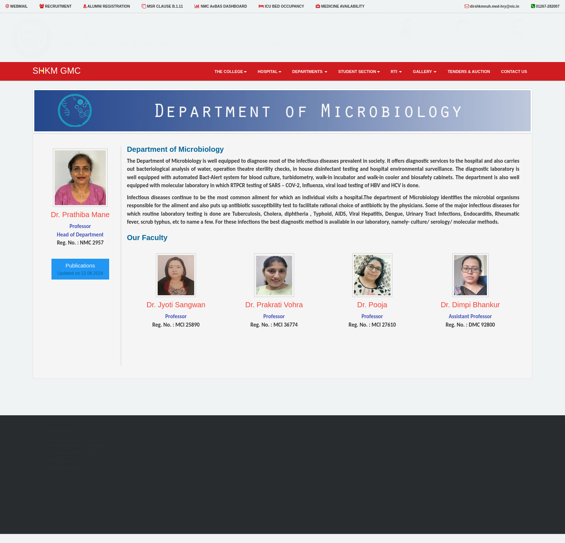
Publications (80, 269)
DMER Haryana (65, 468)
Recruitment (213, 452)
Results (208, 460)
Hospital (269, 71)
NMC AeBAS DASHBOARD (221, 6)
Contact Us (514, 71)
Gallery (425, 71)
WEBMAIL (16, 6)
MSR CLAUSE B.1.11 (162, 6)
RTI (396, 71)
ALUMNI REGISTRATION (106, 6)
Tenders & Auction (468, 71)
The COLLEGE (231, 71)
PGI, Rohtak (61, 460)
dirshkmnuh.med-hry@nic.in (492, 6)
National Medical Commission (80, 445)
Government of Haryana (74, 452)
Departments (309, 71)
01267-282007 (545, 6)
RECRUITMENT (55, 6)
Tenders (209, 476)
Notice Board (214, 445)
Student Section (359, 71)
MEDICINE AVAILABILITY (340, 6)
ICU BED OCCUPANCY (281, 6)
